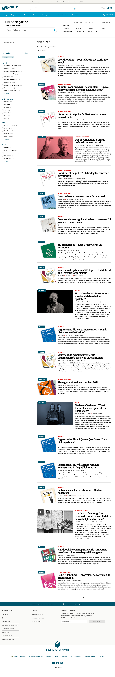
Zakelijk (34, 611)
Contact (4, 618)
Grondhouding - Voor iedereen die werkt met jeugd (83, 61)
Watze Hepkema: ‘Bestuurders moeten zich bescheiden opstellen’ (92, 296)
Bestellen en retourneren (10, 625)
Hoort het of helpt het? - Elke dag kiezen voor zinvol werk (83, 174)
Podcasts (79, 29)
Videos (103, 29)
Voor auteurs (6, 632)
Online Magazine (9, 42)
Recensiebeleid (7, 636)
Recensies (66, 29)
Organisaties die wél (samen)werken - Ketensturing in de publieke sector (79, 466)
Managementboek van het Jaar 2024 (78, 382)
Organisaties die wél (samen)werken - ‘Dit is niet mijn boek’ (83, 441)
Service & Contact (90, 656)
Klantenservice (7, 611)
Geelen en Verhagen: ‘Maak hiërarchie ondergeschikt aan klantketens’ (91, 408)
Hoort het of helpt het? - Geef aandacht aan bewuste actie (82, 116)
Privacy (56, 656)
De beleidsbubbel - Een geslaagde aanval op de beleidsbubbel (84, 576)
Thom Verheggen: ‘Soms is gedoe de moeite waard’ (90, 141)
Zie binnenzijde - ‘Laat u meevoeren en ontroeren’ (80, 246)
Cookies (64, 656)
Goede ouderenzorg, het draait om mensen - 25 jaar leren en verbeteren (84, 221)
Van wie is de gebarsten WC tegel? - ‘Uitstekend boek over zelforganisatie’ (84, 271)
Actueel (90, 29)
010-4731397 (109, 15)
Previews (78, 31)
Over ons (5, 614)
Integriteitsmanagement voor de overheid (81, 196)
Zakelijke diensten (37, 614)
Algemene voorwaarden (36, 656)
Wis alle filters (23, 53)
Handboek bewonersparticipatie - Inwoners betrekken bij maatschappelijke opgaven (82, 551)
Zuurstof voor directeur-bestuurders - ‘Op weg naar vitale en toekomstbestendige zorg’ (84, 88)
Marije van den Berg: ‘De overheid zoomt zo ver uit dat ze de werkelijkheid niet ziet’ (93, 516)
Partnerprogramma (8, 639)
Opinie (90, 31)
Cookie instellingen (75, 656)
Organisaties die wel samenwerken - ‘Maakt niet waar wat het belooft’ (82, 331)
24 (78, 597)
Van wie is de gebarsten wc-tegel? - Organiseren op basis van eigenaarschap (80, 356)
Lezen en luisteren (8, 629)
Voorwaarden (6, 621)
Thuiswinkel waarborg (19, 656)
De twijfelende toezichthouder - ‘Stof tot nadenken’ (80, 491)
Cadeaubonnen (36, 621)
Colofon (48, 656)
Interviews (66, 31)
